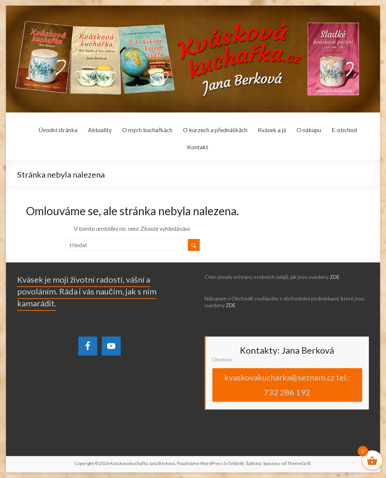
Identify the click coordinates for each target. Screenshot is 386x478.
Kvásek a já (272, 129)
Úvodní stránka (57, 129)
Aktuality (100, 129)
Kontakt (197, 146)
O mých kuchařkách (147, 129)
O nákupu (309, 129)
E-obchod (344, 129)
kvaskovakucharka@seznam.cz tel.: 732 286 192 (287, 384)
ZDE (335, 277)
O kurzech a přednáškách (215, 129)
